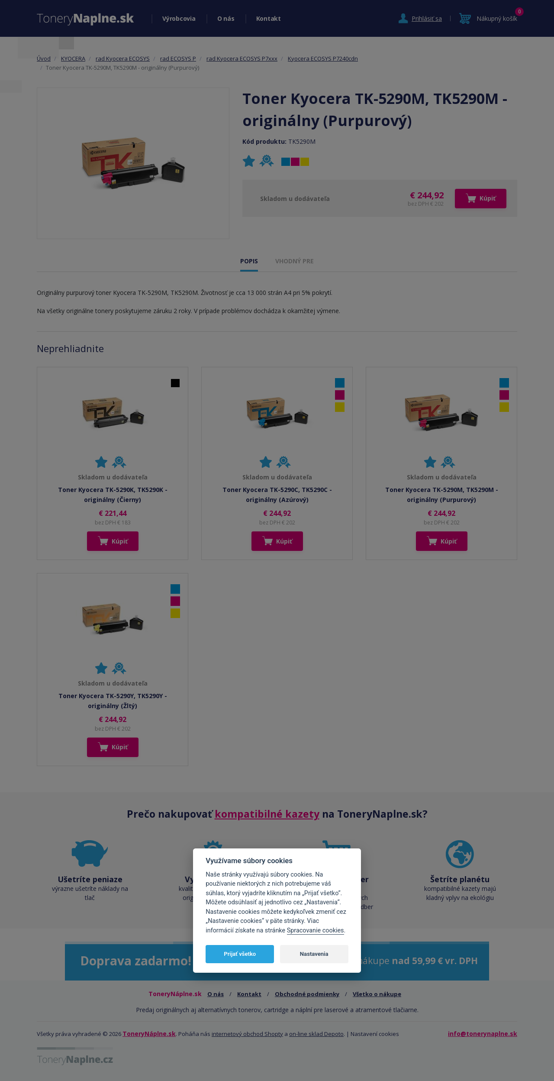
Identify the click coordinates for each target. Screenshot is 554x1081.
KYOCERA (73, 58)
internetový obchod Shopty (247, 1034)
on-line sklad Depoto (316, 1034)
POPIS (249, 261)
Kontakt (268, 18)
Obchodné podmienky (307, 994)
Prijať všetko (240, 954)
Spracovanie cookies (315, 930)
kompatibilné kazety (267, 814)
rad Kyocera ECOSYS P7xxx (241, 58)
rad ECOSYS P (178, 58)
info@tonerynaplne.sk (482, 1033)
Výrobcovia (179, 18)
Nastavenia (314, 954)
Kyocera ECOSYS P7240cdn (323, 58)
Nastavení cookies (375, 1034)
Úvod (44, 58)
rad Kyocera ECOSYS (123, 58)
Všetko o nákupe (377, 994)
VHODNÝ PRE (294, 261)
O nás (226, 18)
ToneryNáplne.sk (149, 1033)
